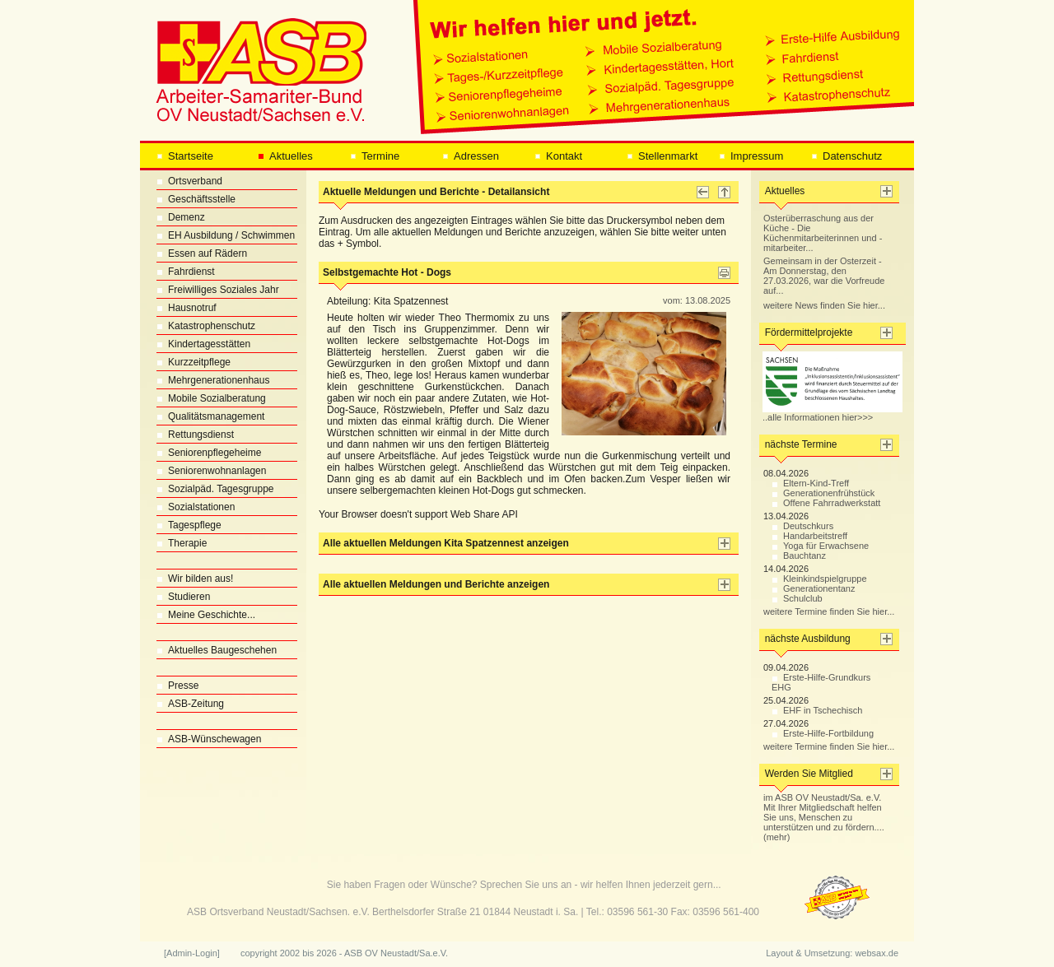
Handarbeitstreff (809, 536)
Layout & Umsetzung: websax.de (832, 953)
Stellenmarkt (662, 156)
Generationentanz (813, 588)
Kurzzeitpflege (193, 362)
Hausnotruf (186, 308)
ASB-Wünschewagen (208, 739)
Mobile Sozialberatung (211, 398)
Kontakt (558, 156)
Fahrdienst (185, 271)
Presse (177, 685)
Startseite (184, 156)
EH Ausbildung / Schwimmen (225, 235)
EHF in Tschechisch (817, 710)
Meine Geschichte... (205, 615)
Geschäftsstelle (196, 199)
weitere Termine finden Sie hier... (828, 611)
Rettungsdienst (195, 434)
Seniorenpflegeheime (208, 452)
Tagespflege (189, 525)
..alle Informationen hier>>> (832, 413)
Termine (374, 156)
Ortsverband (189, 181)
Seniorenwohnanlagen (211, 471)
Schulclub (797, 598)
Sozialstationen (195, 507)
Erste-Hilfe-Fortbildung (823, 733)
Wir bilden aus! (194, 578)
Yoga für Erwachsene (820, 546)
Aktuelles (285, 156)
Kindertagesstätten (203, 344)
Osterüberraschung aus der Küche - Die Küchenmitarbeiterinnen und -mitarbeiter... (822, 233)
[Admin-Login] (192, 953)
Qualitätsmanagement (210, 416)
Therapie (181, 543)
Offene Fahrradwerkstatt (826, 503)
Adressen (470, 156)
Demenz (180, 217)
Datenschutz (846, 156)
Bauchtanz (799, 555)
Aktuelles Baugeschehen (216, 650)
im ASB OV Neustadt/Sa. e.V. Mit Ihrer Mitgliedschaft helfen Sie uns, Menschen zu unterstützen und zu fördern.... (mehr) (823, 817)
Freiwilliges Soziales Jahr (217, 289)
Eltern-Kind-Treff (810, 483)
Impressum (751, 156)
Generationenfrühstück (823, 493)
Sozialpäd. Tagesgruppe (215, 489)
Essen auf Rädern (201, 253)
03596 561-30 (637, 912)
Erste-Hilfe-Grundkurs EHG (821, 682)
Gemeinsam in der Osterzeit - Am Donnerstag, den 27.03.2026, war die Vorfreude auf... (823, 275)
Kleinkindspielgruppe (819, 578)
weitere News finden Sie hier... (824, 305)
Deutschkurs (802, 526)
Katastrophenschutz (205, 326)
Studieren (183, 596)
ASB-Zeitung (190, 703)
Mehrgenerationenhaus (212, 380)
